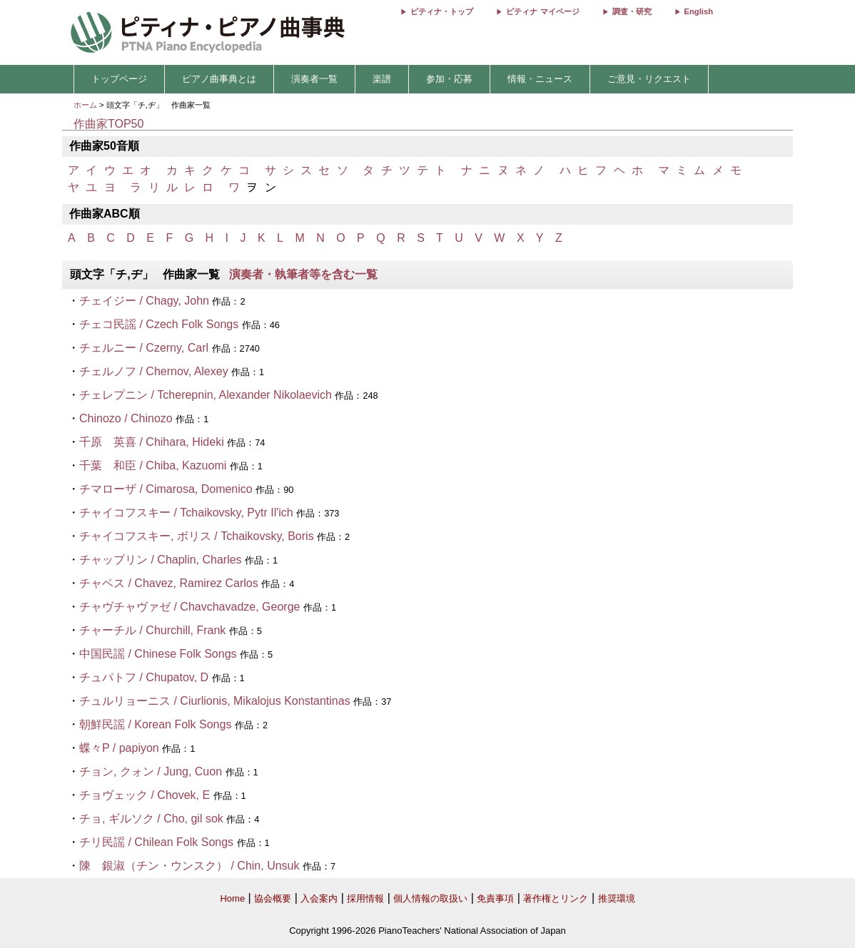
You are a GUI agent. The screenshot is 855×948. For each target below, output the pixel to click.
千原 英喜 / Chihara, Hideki (151, 442)
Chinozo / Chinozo (126, 418)
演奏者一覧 (314, 78)
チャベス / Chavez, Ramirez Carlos (168, 583)
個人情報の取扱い (430, 898)
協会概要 (272, 898)
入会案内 (319, 898)
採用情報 (365, 898)
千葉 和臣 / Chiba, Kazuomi (152, 465)
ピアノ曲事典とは (219, 78)
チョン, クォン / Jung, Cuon (150, 771)
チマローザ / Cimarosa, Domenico (166, 489)
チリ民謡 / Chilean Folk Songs (156, 842)
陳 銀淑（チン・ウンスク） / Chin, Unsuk (189, 866)
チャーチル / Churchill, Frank (152, 630)
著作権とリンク (555, 898)
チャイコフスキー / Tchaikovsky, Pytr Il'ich (186, 512)
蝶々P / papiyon (119, 748)
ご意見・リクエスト (649, 78)
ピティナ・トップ (441, 11)
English (698, 11)
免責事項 (495, 898)
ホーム (85, 105)
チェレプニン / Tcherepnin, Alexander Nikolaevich (205, 395)
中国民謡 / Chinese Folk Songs (158, 654)
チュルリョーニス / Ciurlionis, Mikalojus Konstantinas (214, 701)
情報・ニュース (539, 78)
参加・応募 (449, 78)
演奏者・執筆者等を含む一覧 (303, 274)
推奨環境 (616, 898)
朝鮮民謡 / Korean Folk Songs (155, 724)
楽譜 (382, 78)
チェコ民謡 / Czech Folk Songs (158, 324)
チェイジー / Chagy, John (144, 301)
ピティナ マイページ (542, 11)
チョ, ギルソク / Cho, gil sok (151, 818)
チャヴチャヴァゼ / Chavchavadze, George (189, 607)
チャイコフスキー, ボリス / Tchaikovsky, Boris (196, 536)
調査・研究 (632, 11)
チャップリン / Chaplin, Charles (160, 560)
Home (232, 898)
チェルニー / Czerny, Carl (143, 348)
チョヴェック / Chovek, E (144, 795)
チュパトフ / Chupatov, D (143, 677)
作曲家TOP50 (108, 124)
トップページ (119, 78)
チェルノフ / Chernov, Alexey (153, 371)
